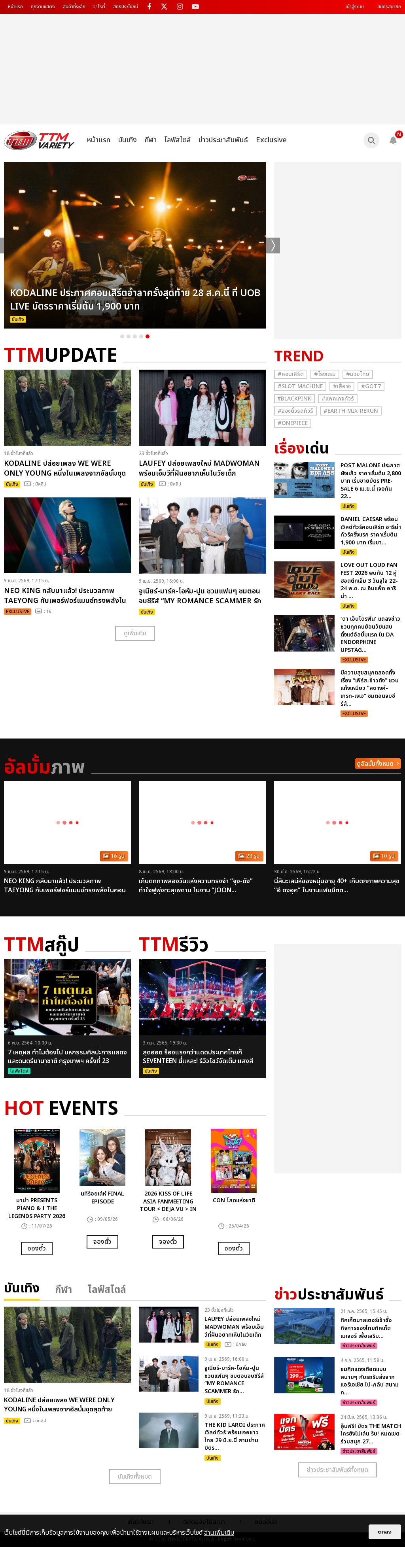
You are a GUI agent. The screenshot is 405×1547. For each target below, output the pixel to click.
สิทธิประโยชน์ (125, 6)
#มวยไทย (357, 374)
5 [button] (148, 336)
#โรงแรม (325, 374)
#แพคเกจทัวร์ (338, 399)
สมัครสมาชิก (389, 6)
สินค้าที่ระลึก (74, 6)
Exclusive (271, 140)
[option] (135, 245)
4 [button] (141, 336)
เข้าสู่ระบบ (355, 6)
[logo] (39, 140)
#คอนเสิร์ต (291, 374)
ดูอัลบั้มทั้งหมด (375, 764)
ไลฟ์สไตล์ (178, 140)
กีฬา (151, 140)
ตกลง (385, 1532)
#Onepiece (293, 423)
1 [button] (122, 336)
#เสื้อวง (342, 386)
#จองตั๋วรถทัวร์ (295, 411)
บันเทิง (127, 140)
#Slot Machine (300, 386)
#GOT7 (371, 386)
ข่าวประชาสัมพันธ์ (223, 140)
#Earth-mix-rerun (351, 411)
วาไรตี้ (99, 6)
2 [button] (129, 336)
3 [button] (135, 336)
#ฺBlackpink (294, 399)
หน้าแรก (15, 6)
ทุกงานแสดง (43, 6)
